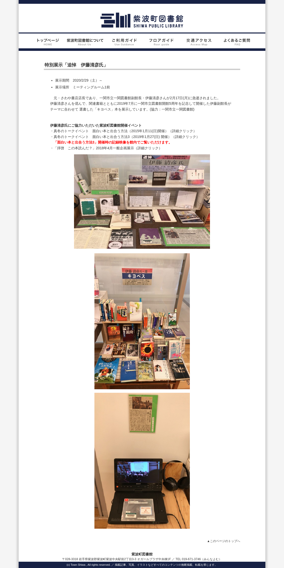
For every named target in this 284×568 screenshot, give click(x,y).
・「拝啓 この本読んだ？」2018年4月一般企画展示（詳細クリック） (106, 148)
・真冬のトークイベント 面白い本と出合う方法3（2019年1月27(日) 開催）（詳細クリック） (125, 137)
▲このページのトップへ (223, 541)
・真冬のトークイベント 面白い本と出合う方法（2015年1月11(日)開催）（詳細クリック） (123, 131)
